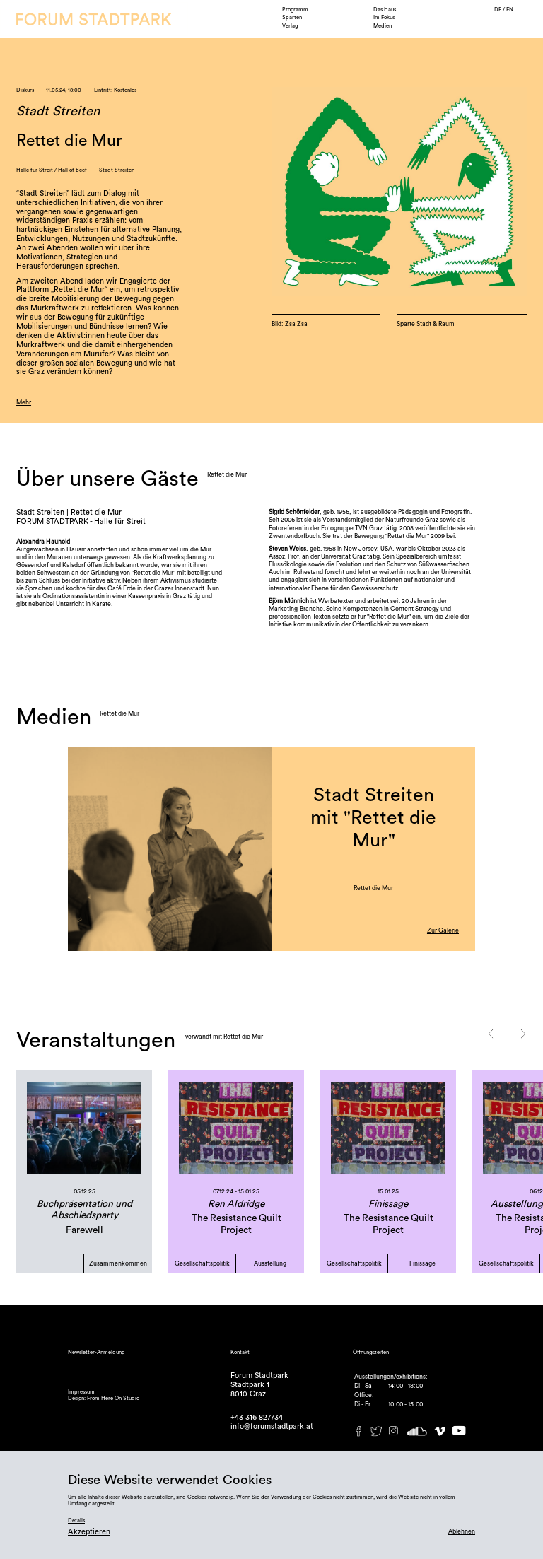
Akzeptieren (89, 1532)
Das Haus (384, 9)
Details (76, 1520)
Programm (295, 9)
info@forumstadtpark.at (271, 1426)
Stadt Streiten (116, 170)
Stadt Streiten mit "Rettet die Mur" (373, 818)
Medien (382, 25)
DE (498, 9)
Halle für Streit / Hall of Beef (51, 170)
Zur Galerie (443, 931)
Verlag (290, 25)
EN (509, 9)
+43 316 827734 (256, 1417)
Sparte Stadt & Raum (426, 324)
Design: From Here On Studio (103, 1398)
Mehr (23, 402)
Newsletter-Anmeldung (96, 1352)
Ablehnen (461, 1532)
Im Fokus (384, 17)
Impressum (81, 1391)
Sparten (292, 17)
